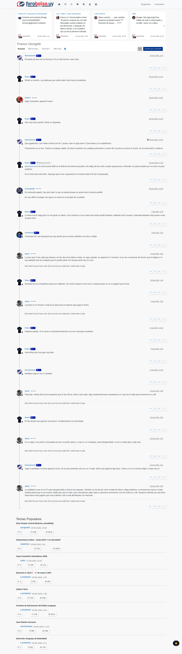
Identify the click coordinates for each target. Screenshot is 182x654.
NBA (134, 14)
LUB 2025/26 (99, 14)
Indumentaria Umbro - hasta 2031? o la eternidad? (38, 540)
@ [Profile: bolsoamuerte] (31, 166)
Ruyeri (27, 77)
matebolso (25, 544)
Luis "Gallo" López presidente (68, 14)
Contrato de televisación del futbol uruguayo (36, 606)
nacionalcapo (26, 626)
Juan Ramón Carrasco (26, 622)
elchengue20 (30, 189)
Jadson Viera (22, 589)
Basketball (26, 36)
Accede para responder (152, 49)
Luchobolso (25, 577)
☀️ (176, 643)
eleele (27, 254)
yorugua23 (25, 527)
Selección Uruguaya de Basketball (32, 14)
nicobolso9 (29, 233)
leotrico (28, 98)
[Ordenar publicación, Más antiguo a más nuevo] (140, 49)
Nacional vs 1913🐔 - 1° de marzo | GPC (33, 573)
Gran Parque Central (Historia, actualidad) (35, 523)
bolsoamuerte (30, 56)
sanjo (22, 560)
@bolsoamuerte (43, 163)
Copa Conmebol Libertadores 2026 (31, 556)
